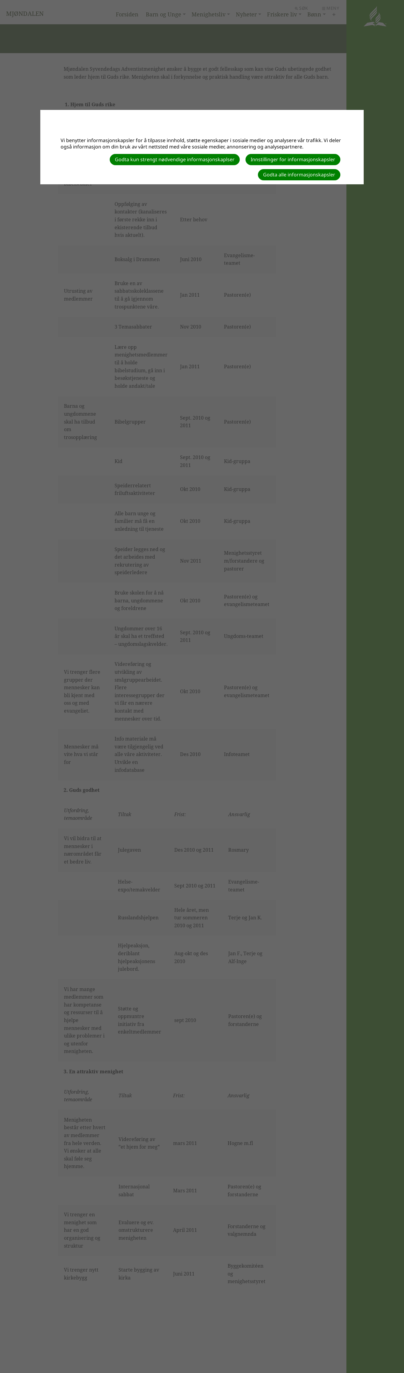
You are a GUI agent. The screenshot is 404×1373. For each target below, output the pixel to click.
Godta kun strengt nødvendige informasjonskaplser (175, 159)
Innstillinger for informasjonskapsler (293, 159)
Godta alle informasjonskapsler (299, 174)
